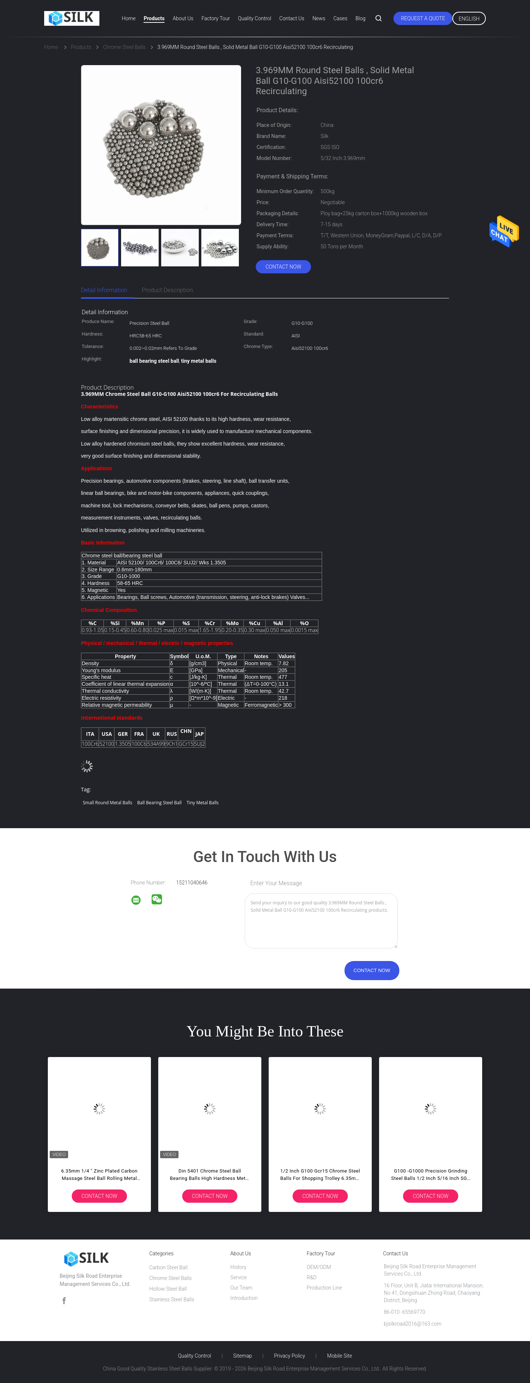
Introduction (244, 1298)
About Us (183, 18)
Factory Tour (215, 18)
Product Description (167, 290)
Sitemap (242, 1355)
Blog (360, 18)
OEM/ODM (319, 1267)
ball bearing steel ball (159, 802)
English (469, 19)
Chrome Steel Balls (170, 1278)
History (238, 1267)
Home (128, 18)
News (318, 18)
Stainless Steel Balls (171, 1299)
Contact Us (291, 18)
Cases (340, 18)
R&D (312, 1277)
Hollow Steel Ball (168, 1289)
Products (154, 18)
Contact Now (283, 267)
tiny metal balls (203, 802)
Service (238, 1277)
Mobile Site (339, 1355)
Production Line (324, 1288)
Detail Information (104, 290)
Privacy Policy (289, 1355)
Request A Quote (423, 18)
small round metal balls (107, 802)
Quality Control (254, 18)
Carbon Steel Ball (168, 1267)
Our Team (241, 1288)
